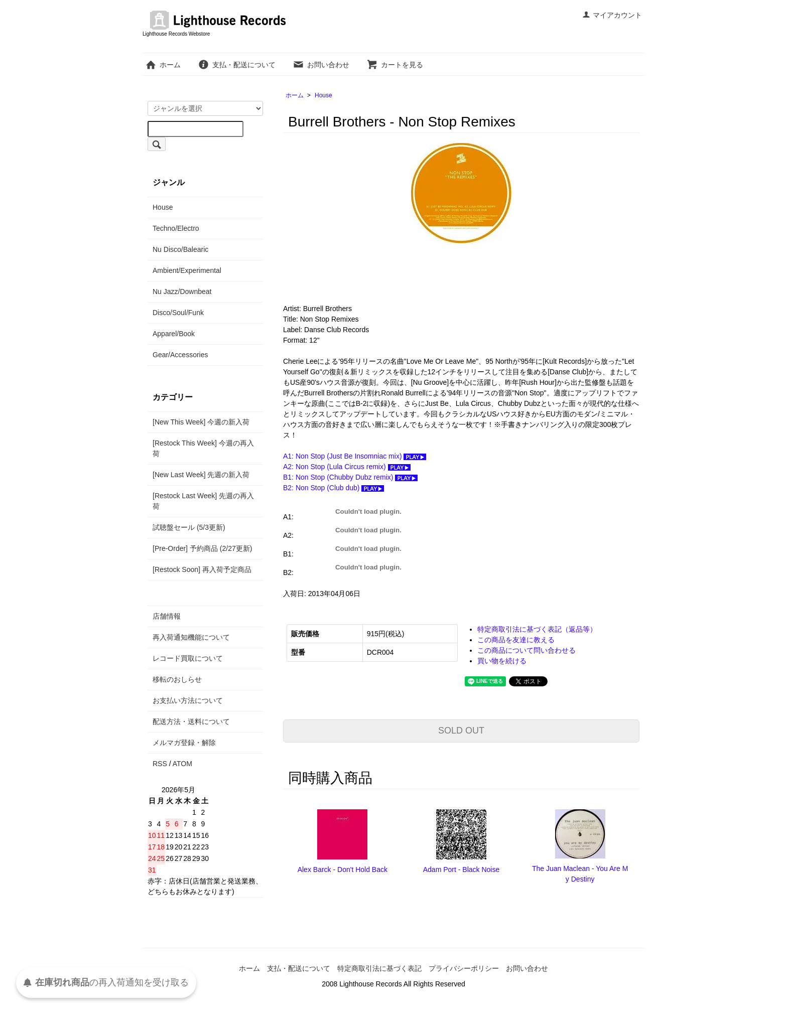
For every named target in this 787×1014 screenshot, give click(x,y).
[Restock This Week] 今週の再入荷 (203, 448)
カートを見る (394, 65)
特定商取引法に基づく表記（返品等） (537, 629)
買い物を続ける (502, 661)
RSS (160, 764)
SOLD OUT (461, 731)
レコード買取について (188, 658)
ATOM (182, 764)
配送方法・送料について (191, 721)
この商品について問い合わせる (526, 650)
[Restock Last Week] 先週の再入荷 (203, 501)
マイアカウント (612, 15)
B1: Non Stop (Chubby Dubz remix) (350, 477)
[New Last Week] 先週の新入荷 (201, 475)
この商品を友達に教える (516, 640)
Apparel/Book (174, 334)
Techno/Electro (176, 228)
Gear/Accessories (180, 355)
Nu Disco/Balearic (180, 249)
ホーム (163, 65)
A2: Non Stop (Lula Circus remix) (347, 467)
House (323, 95)
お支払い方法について (188, 700)
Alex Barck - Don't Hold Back (342, 869)
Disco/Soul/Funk (178, 313)
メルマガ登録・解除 (184, 743)
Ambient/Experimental (187, 270)
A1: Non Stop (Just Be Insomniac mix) (354, 456)
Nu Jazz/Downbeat (182, 291)
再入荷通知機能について (191, 637)
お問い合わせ (321, 65)
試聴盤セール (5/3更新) (189, 527)
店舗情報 (167, 616)
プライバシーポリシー (464, 968)
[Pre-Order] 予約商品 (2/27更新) (202, 548)
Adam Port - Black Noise (461, 869)
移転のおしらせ (177, 679)
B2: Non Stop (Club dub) (333, 488)
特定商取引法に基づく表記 (379, 968)
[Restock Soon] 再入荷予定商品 (202, 569)
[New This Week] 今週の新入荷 (201, 422)
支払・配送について (237, 65)
